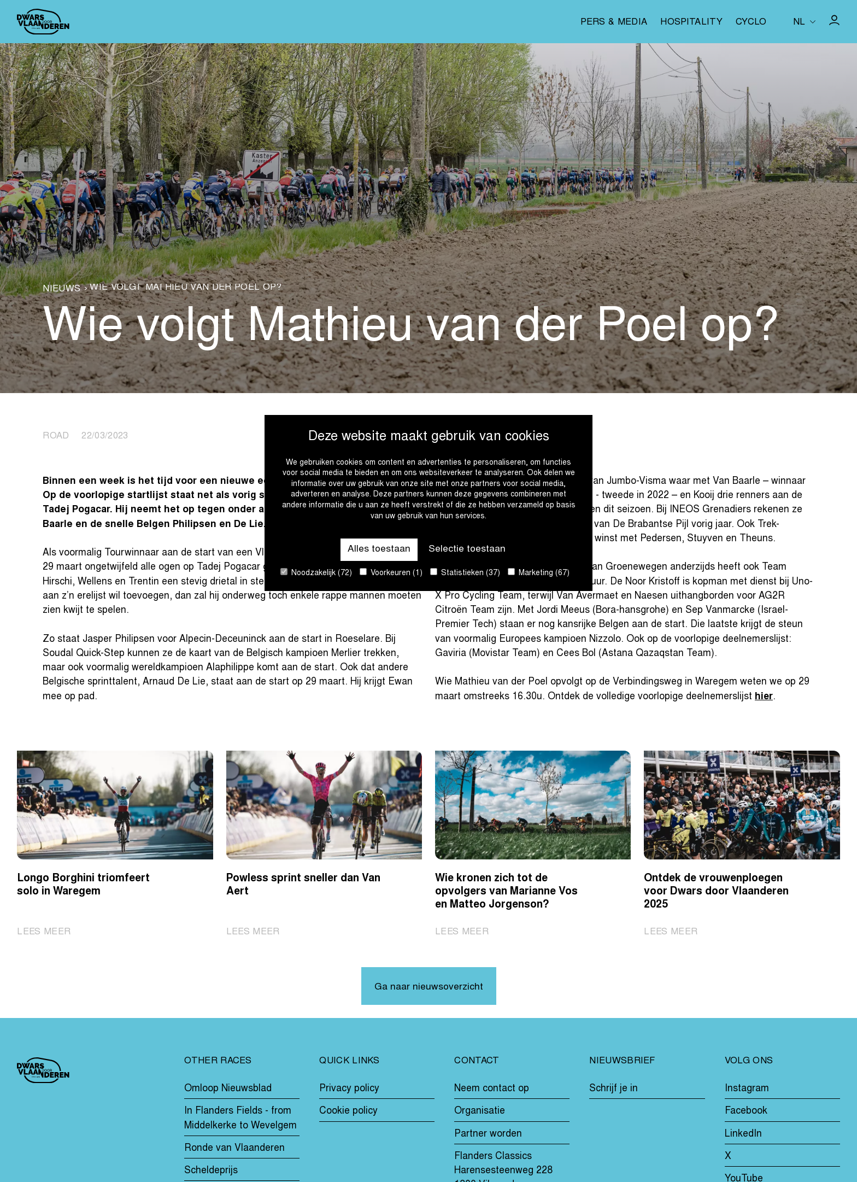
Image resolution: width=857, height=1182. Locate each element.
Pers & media (613, 23)
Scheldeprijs (211, 1171)
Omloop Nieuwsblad (228, 1089)
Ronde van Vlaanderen (234, 1149)
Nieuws (61, 289)
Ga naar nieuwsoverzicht (428, 987)
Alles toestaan (379, 549)
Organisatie (479, 1112)
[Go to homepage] (43, 21)
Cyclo (751, 23)
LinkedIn (743, 1134)
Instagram (747, 1089)
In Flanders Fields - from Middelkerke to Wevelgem (240, 1119)
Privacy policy (349, 1089)
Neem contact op (491, 1089)
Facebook (746, 1112)
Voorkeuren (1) (391, 572)
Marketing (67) (539, 572)
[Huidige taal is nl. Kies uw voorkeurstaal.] (804, 21)
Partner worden (488, 1134)
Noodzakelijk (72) (316, 572)
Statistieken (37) (465, 572)
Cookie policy (348, 1112)
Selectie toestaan (467, 549)
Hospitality (691, 23)
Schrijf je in (613, 1089)
